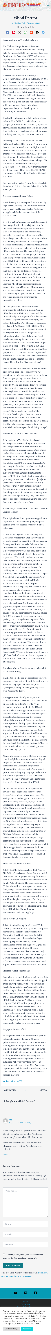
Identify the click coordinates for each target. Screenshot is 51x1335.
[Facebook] (7, 32)
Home (25, 1301)
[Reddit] (31, 32)
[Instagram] (25, 1292)
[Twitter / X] (19, 32)
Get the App (25, 1304)
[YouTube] (15, 1292)
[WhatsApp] (25, 32)
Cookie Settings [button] (11, 1329)
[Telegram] (43, 32)
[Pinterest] (13, 32)
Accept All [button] (27, 1329)
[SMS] (37, 32)
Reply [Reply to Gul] (5, 1155)
